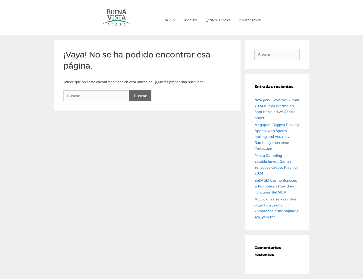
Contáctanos (250, 20)
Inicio (170, 20)
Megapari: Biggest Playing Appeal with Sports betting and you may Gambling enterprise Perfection (276, 137)
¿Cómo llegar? (218, 20)
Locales (190, 20)
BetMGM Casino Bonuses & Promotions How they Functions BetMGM (275, 186)
